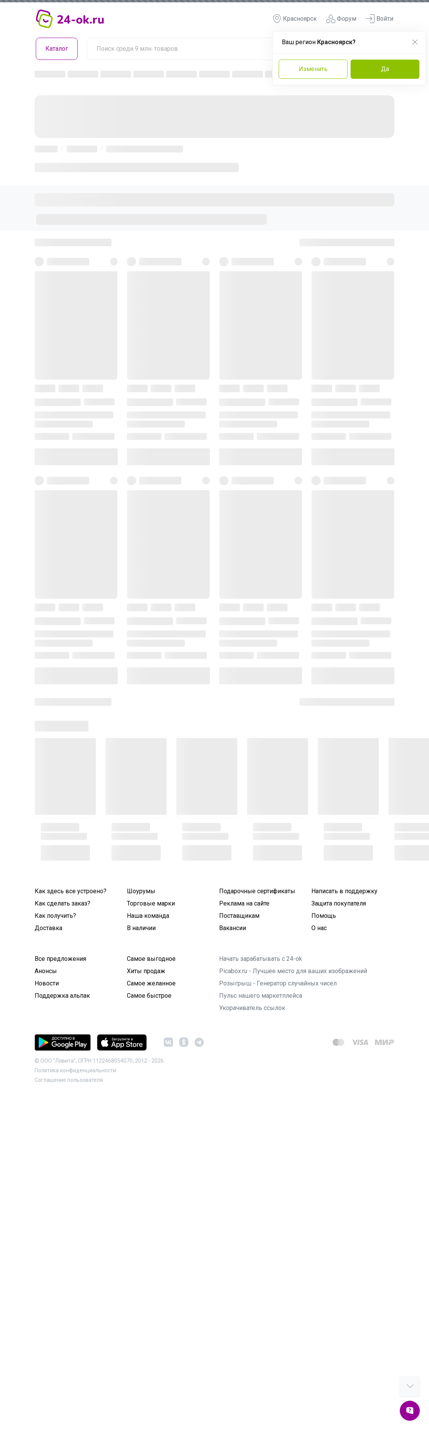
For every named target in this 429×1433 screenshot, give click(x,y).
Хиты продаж (146, 971)
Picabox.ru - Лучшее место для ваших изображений (293, 971)
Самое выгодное (151, 958)
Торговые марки (151, 903)
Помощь (323, 915)
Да (385, 69)
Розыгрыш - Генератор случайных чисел (278, 983)
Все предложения (60, 958)
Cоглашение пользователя (69, 1080)
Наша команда (148, 915)
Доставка (48, 928)
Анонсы (46, 971)
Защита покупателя (338, 903)
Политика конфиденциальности (75, 1070)
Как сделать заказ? (62, 903)
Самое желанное (151, 983)
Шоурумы (141, 891)
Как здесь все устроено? (70, 891)
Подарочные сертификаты (257, 891)
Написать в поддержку (344, 891)
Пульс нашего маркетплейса (260, 995)
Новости (47, 983)
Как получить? (55, 915)
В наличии (141, 928)
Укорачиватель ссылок (252, 1008)
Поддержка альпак (62, 995)
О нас (319, 928)
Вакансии (232, 928)
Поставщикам (239, 915)
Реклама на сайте (244, 903)
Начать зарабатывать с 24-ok (260, 958)
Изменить (313, 69)
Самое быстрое (149, 995)
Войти (379, 18)
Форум (341, 18)
